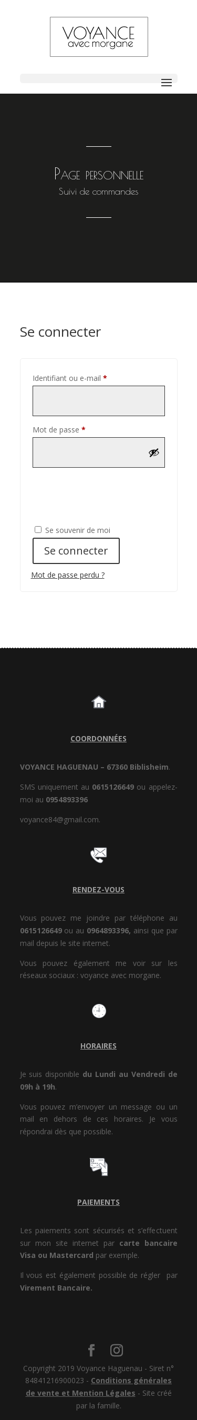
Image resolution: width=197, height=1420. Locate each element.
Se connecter (76, 550)
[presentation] (103, 495)
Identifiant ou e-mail (88, 377)
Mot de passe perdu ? (68, 575)
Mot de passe (77, 428)
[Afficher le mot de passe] (154, 452)
